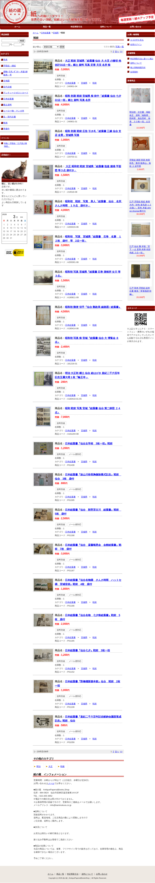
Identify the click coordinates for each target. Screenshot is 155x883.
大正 (50, 766)
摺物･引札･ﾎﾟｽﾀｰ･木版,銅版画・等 (15, 73)
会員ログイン (136, 44)
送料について (106, 27)
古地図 (6, 81)
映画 (5, 123)
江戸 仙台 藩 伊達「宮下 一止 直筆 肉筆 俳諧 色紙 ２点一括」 (139, 249)
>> (121, 51)
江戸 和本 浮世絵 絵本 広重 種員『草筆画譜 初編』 (140, 291)
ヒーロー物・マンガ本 (13, 111)
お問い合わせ (135, 27)
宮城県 (56, 33)
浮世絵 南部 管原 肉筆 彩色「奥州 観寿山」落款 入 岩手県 (140, 163)
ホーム (17, 27)
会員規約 (134, 72)
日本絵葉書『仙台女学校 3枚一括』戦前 (88, 443)
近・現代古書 (9, 117)
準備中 (6, 129)
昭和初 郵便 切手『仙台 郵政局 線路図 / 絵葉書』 (93, 307)
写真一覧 (120, 46)
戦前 (95, 83)
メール (51, 783)
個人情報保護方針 (138, 67)
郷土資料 (7, 105)
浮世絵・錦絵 (9, 65)
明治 (38, 766)
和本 (5, 59)
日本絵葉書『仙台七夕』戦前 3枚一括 (87, 650)
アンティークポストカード (15, 93)
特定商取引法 (76, 27)
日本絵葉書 (45, 33)
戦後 (62, 766)
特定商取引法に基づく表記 (141, 59)
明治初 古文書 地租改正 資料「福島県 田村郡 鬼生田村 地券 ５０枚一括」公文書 (139, 118)
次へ (117, 51)
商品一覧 (47, 27)
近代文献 (7, 87)
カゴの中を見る (137, 40)
